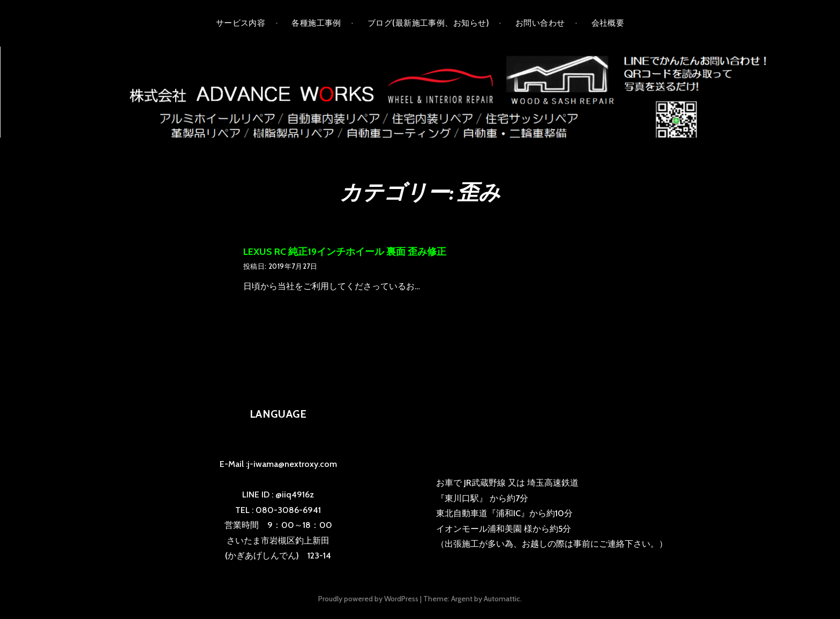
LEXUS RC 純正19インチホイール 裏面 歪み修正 (344, 252)
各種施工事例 (316, 23)
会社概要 (608, 23)
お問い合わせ (540, 23)
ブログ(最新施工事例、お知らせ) (428, 23)
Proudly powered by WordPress (368, 598)
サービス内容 (241, 23)
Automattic (502, 598)
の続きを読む (442, 287)
